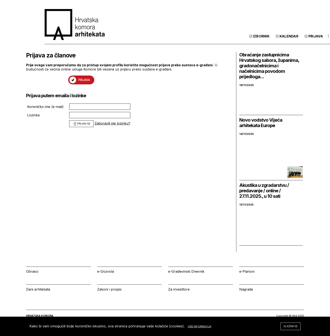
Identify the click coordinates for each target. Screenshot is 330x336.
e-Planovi (246, 271)
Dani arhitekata (38, 289)
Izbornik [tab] (219, 40)
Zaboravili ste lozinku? (112, 123)
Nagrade (246, 289)
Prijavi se (81, 124)
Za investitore (179, 289)
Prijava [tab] (273, 40)
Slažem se (290, 326)
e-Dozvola (105, 271)
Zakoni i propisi (109, 289)
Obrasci (32, 271)
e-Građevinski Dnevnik (186, 271)
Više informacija (199, 326)
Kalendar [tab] (246, 40)
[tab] (292, 39)
